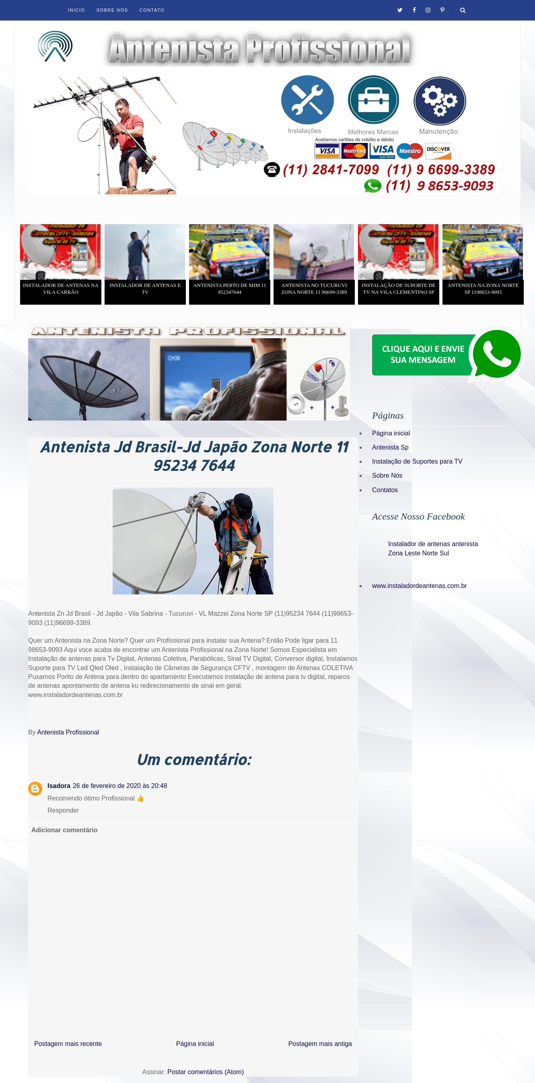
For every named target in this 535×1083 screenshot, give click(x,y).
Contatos (385, 490)
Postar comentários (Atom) (205, 1072)
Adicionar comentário (64, 830)
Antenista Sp (390, 447)
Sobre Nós (112, 10)
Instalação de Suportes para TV (417, 461)
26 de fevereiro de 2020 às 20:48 (120, 785)
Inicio (76, 10)
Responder (63, 810)
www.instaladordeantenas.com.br (419, 585)
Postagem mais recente (68, 1043)
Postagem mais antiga (320, 1043)
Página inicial (195, 1043)
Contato (152, 10)
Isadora (58, 785)
